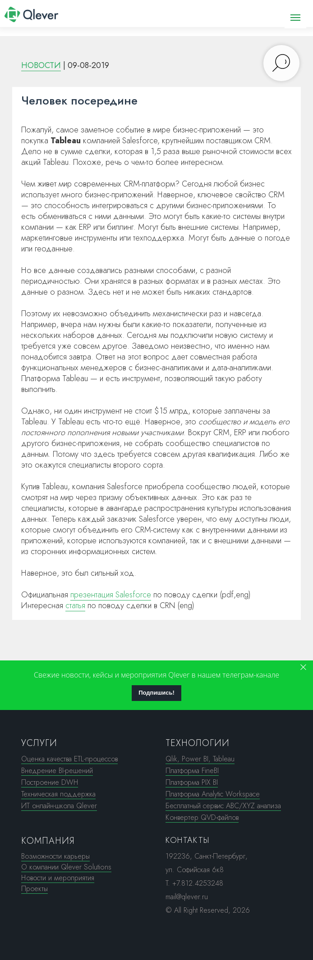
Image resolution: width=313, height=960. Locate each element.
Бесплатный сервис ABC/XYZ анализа (223, 806)
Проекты (34, 888)
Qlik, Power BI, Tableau (200, 759)
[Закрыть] (303, 667)
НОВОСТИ (41, 65)
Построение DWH (49, 782)
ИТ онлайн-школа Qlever (59, 806)
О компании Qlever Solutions (66, 867)
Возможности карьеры (55, 856)
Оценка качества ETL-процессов (69, 759)
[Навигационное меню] (295, 17)
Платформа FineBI (192, 770)
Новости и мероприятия (57, 878)
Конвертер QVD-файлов (202, 817)
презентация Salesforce (110, 595)
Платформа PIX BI (192, 782)
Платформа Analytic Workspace (213, 794)
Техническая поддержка (58, 794)
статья (75, 605)
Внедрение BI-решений (57, 770)
